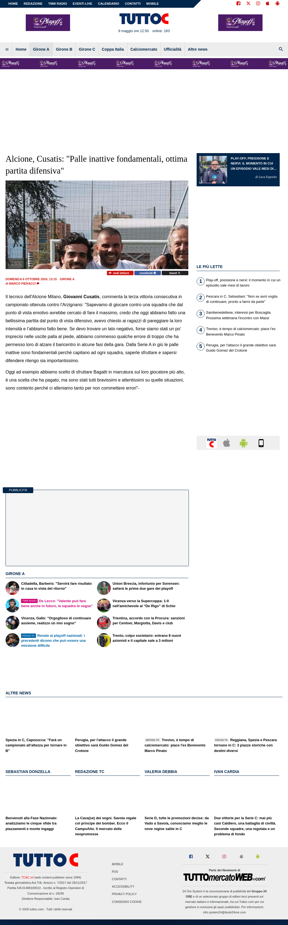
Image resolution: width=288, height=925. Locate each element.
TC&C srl (27, 877)
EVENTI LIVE (82, 3)
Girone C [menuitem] (87, 49)
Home (13, 3)
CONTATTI (133, 3)
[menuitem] (7, 49)
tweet (175, 273)
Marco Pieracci (22, 283)
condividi (148, 273)
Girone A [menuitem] (41, 49)
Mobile (117, 864)
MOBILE (152, 3)
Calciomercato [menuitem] (143, 49)
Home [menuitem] (21, 49)
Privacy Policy (124, 894)
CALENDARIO (108, 3)
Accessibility (123, 886)
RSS (115, 871)
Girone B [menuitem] (64, 49)
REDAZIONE (33, 3)
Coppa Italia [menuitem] (113, 49)
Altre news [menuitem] (197, 49)
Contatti (119, 879)
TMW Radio (57, 3)
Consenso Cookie (127, 901)
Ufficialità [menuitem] (172, 49)
